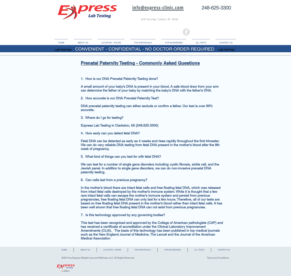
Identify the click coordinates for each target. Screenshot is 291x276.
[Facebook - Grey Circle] (186, 32)
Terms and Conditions (218, 258)
